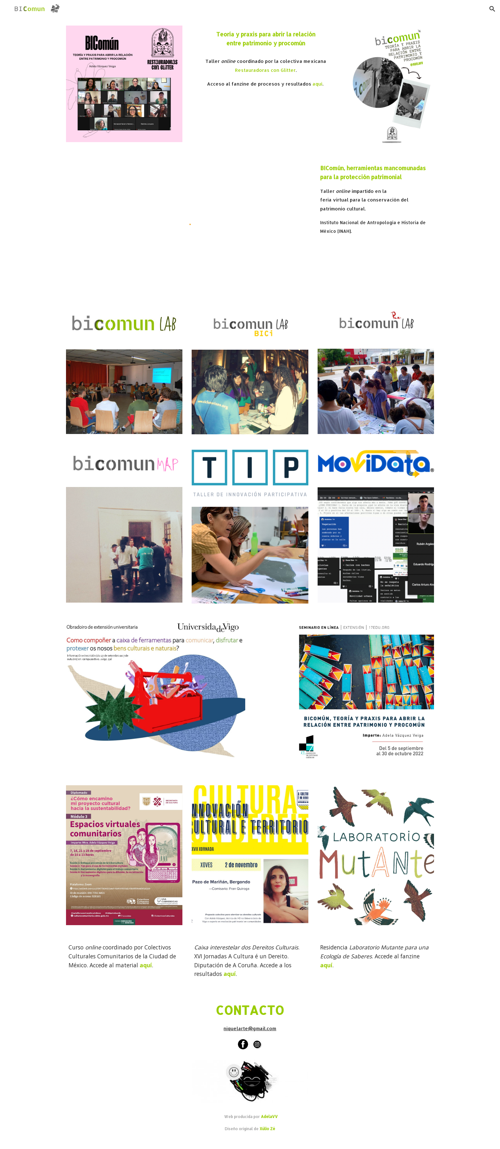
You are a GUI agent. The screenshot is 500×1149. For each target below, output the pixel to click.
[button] (492, 9)
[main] (266, 39)
